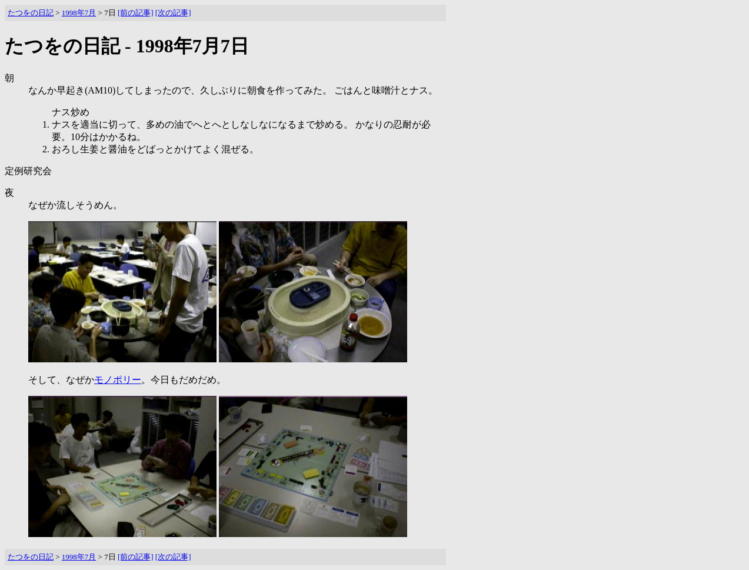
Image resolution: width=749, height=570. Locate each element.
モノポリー (117, 380)
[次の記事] (173, 12)
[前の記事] (136, 12)
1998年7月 (79, 12)
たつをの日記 (31, 12)
